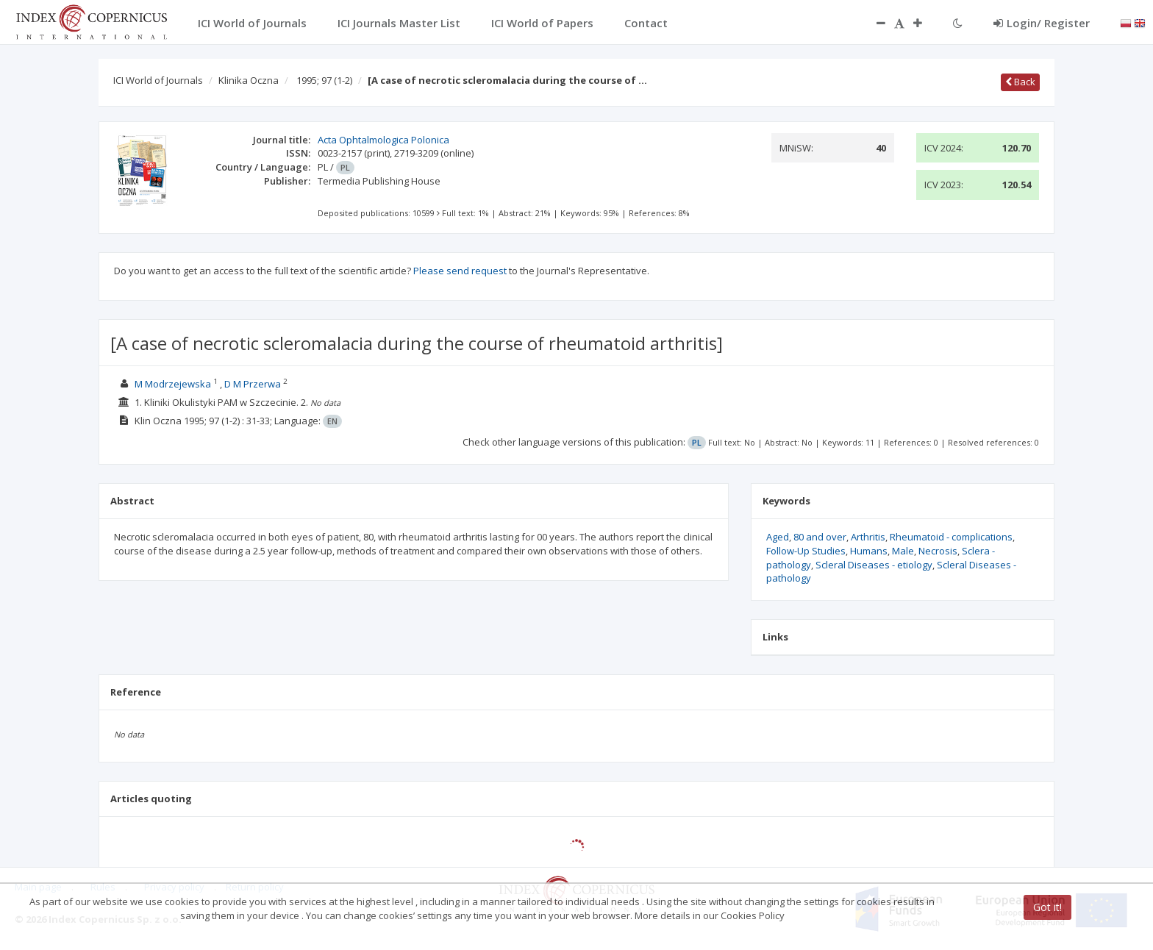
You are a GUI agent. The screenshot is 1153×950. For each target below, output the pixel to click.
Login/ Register (1041, 22)
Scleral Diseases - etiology (873, 564)
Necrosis (937, 550)
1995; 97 (324, 80)
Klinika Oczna (248, 80)
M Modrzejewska (173, 383)
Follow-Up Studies (806, 550)
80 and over (819, 536)
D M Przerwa (252, 383)
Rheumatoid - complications (951, 536)
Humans (869, 550)
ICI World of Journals (158, 80)
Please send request (460, 270)
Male (903, 550)
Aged (777, 536)
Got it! (1047, 907)
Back (1020, 81)
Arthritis (868, 536)
